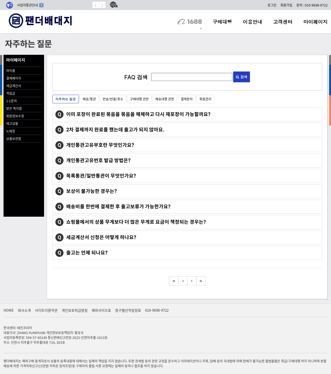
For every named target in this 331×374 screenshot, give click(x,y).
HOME (9, 310)
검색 (241, 76)
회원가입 (286, 5)
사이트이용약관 (46, 310)
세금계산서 (13, 85)
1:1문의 (11, 100)
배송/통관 (89, 99)
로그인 (272, 5)
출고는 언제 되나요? (87, 253)
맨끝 (201, 280)
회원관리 (205, 99)
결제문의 (187, 99)
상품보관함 (13, 138)
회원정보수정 (15, 116)
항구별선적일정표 (128, 310)
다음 (191, 280)
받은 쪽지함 (14, 108)
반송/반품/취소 (113, 99)
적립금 (10, 93)
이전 (182, 280)
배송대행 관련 (164, 99)
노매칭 (10, 131)
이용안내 (252, 21)
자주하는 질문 (65, 99)
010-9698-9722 (157, 310)
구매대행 (222, 21)
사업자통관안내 (30, 5)
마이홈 (10, 70)
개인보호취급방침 (75, 310)
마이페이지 (315, 21)
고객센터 (283, 21)
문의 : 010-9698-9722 (312, 5)
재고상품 (12, 123)
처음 (173, 280)
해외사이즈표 (101, 310)
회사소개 (24, 310)
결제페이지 (13, 78)
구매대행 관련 (139, 99)
